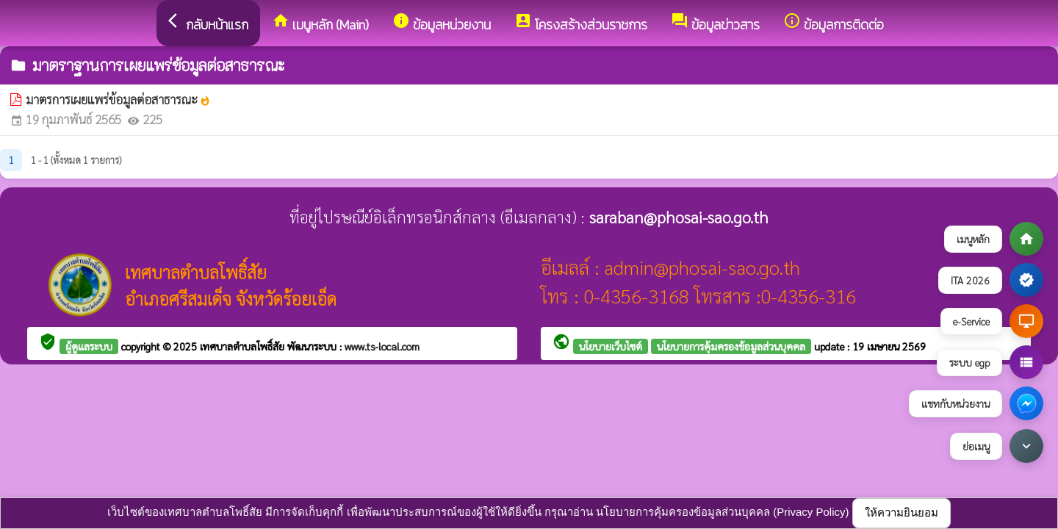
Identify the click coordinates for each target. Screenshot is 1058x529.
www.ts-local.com (382, 346)
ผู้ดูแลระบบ (88, 346)
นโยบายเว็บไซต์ (610, 346)
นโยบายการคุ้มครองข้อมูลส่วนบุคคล (731, 346)
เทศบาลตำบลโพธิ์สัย (243, 346)
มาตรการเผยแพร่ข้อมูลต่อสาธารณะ (118, 99)
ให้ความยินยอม (901, 512)
